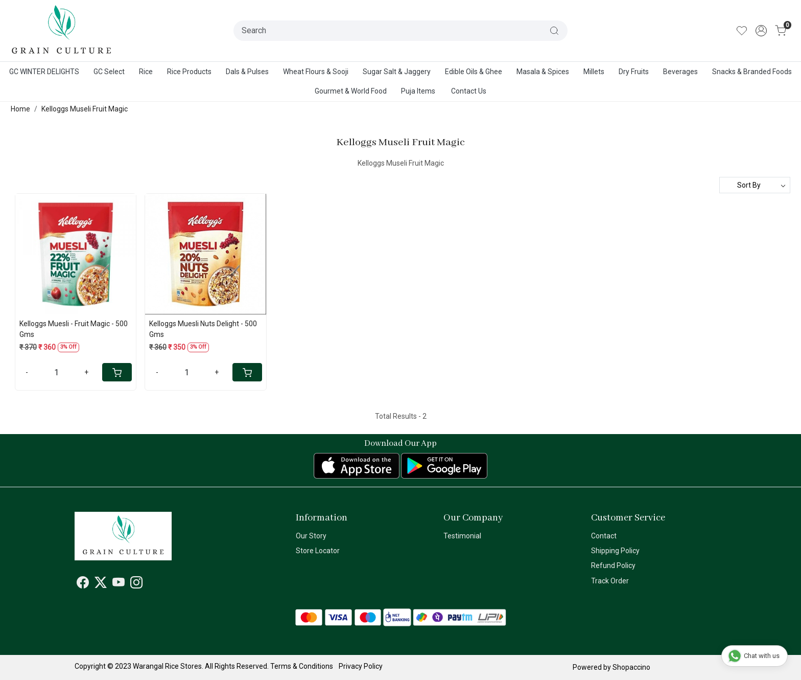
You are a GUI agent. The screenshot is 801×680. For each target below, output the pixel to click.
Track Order (610, 581)
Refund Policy (613, 565)
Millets (593, 71)
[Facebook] (83, 584)
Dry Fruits (634, 71)
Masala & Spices (542, 71)
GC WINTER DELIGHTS (44, 71)
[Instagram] (136, 584)
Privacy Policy (361, 666)
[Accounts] (761, 30)
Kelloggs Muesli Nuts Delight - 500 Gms (203, 329)
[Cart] (117, 372)
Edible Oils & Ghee (473, 71)
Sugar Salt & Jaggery (397, 71)
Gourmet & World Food (351, 91)
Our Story (311, 536)
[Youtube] (118, 584)
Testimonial (462, 536)
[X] (100, 584)
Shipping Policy (615, 551)
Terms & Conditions (301, 666)
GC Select (109, 71)
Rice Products (189, 71)
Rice (146, 71)
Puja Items (418, 91)
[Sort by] (754, 185)
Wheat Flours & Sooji (315, 71)
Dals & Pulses (247, 71)
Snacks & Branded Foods (752, 71)
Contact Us (468, 91)
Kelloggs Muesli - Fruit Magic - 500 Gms (73, 329)
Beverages (680, 71)
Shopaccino (631, 667)
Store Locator (318, 551)
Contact (604, 536)
